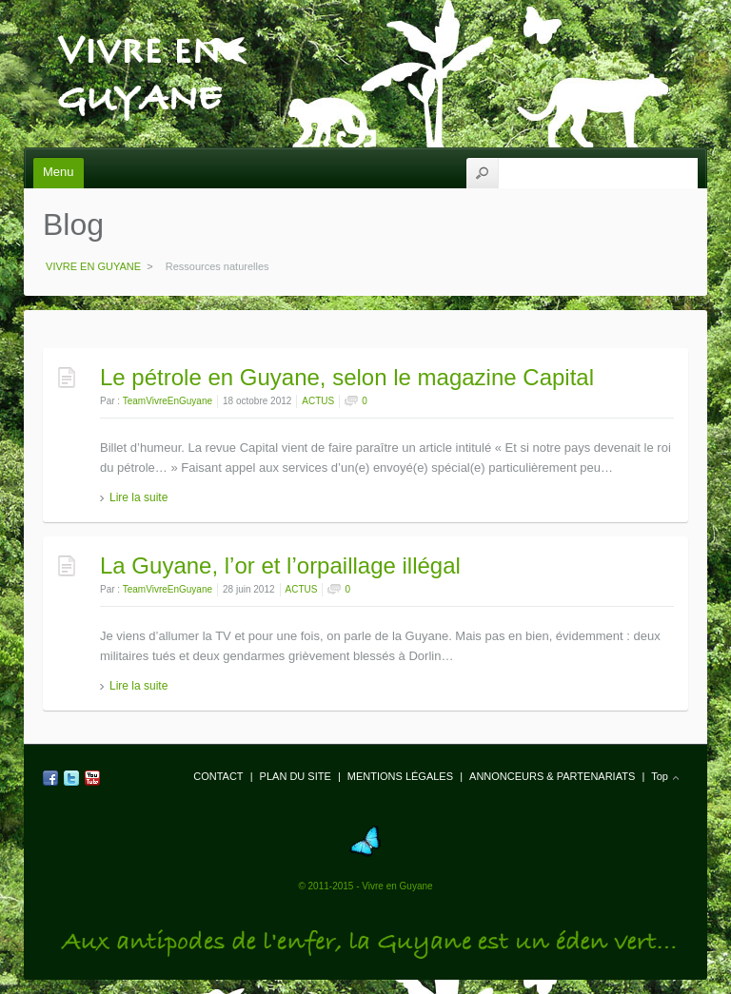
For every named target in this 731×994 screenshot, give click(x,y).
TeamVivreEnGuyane (167, 401)
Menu (58, 172)
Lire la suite (138, 497)
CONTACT (218, 776)
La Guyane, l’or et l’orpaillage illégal (280, 565)
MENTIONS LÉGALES (400, 776)
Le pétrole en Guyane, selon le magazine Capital (347, 377)
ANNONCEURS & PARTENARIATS (552, 776)
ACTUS (318, 401)
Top (659, 776)
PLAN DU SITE (295, 776)
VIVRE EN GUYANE (139, 39)
